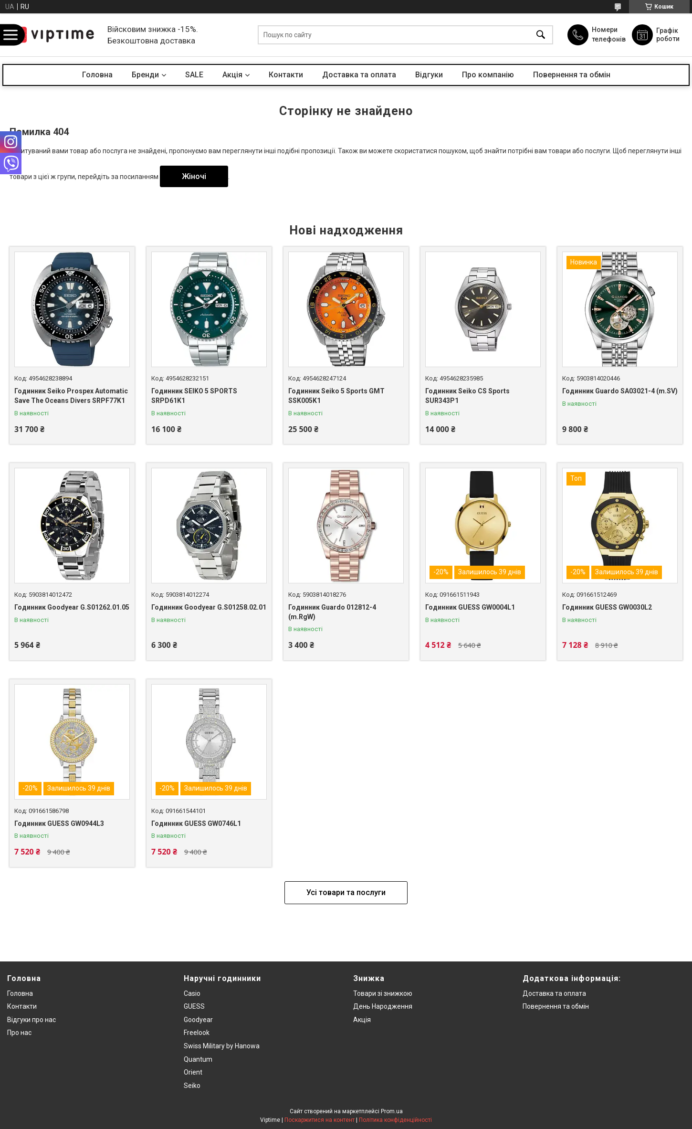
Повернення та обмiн (556, 1006)
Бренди (145, 74)
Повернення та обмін (571, 74)
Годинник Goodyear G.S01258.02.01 (208, 607)
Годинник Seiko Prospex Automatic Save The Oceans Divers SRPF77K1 (71, 395)
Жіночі (194, 176)
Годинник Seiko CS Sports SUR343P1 (467, 395)
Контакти (286, 74)
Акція (362, 1019)
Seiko (192, 1085)
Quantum (198, 1059)
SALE (194, 74)
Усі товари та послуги (346, 892)
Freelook (197, 1032)
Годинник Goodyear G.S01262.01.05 (71, 607)
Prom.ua (392, 1111)
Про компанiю (488, 74)
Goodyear (198, 1019)
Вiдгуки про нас (31, 1019)
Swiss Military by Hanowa (222, 1046)
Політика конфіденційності (395, 1120)
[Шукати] (540, 35)
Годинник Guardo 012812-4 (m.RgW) (332, 612)
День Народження (382, 1006)
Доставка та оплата (359, 74)
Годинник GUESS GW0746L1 (196, 823)
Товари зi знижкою (382, 993)
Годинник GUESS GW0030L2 (607, 607)
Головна (97, 74)
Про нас (19, 1032)
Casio (192, 993)
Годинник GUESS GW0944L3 (59, 823)
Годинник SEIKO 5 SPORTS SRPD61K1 (194, 395)
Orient (193, 1072)
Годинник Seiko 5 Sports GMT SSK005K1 (336, 395)
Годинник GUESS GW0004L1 (470, 607)
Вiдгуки (429, 74)
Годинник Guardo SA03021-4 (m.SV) (620, 391)
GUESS (194, 1006)
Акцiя (232, 74)
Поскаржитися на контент (319, 1120)
